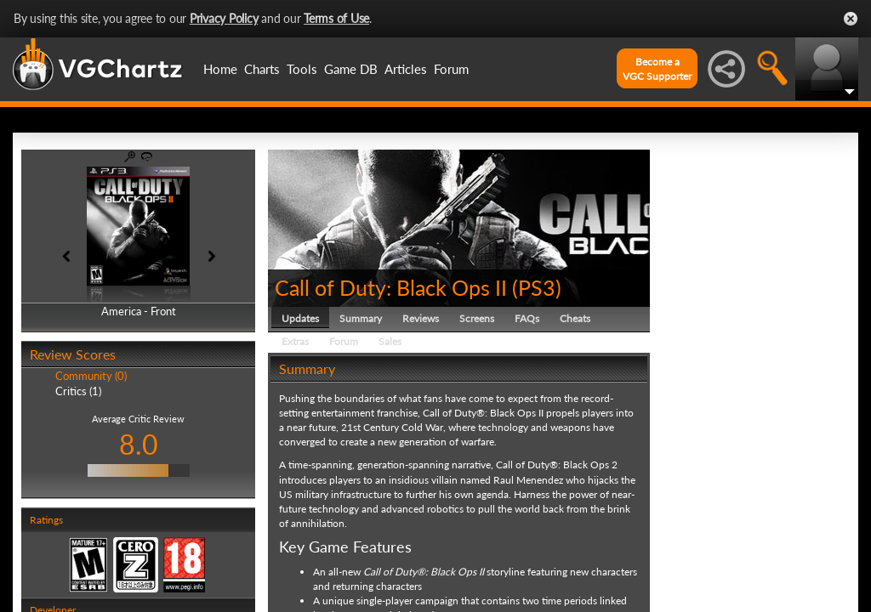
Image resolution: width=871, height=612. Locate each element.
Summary (360, 318)
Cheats (575, 318)
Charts (262, 68)
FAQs (527, 318)
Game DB (351, 68)
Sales (390, 341)
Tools (302, 68)
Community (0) (91, 375)
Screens (476, 318)
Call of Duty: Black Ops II (391, 287)
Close (850, 19)
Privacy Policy (224, 18)
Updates (300, 318)
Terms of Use (336, 18)
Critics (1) (78, 391)
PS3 (536, 287)
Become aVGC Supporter (657, 68)
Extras (295, 341)
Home (220, 68)
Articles (405, 68)
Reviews (420, 318)
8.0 (138, 444)
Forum (451, 68)
